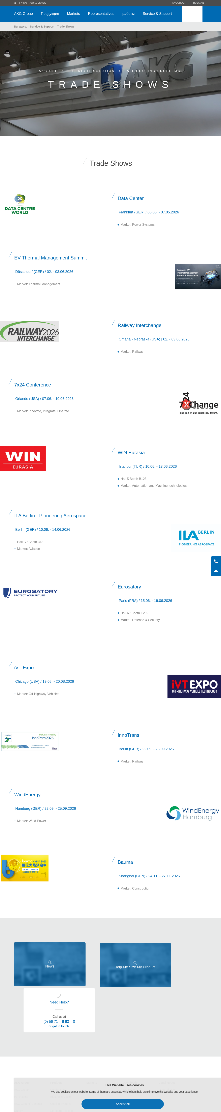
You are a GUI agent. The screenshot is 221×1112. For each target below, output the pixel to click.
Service (55, 1071)
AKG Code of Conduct (28, 1057)
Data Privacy (167, 1043)
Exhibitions (129, 1043)
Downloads (130, 1036)
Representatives (101, 14)
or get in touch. (179, 980)
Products (56, 1036)
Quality (18, 1064)
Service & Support (157, 14)
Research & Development (30, 1078)
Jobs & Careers (37, 2)
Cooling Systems (60, 1057)
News (24, 2)
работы (128, 14)
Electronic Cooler (61, 1050)
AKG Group (23, 14)
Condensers (58, 1043)
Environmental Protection (29, 1071)
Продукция (50, 14)
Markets (73, 14)
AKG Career (21, 1085)
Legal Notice (167, 1036)
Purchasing (21, 1050)
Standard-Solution (61, 1064)
